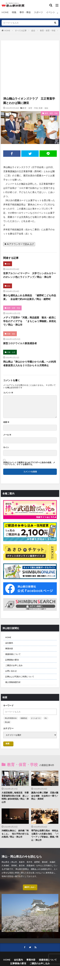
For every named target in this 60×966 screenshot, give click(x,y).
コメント (8, 393)
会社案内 (9, 643)
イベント (50, 12)
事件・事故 (25, 12)
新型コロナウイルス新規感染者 (20, 343)
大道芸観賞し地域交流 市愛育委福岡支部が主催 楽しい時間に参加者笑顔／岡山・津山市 (15, 797)
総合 (33, 30)
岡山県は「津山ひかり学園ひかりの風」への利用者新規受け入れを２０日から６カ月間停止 (29, 363)
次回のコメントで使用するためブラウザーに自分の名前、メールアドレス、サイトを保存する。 (29, 463)
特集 (14, 12)
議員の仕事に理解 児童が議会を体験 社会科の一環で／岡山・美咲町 (44, 795)
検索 (7, 743)
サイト (6, 447)
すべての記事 (21, 30)
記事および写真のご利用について (19, 676)
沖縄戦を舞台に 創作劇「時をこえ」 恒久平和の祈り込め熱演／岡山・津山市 (15, 833)
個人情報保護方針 (13, 682)
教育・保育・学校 (47, 30)
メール (7, 435)
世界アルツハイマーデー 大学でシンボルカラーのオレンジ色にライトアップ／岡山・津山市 (29, 275)
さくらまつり (36, 718)
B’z (46, 718)
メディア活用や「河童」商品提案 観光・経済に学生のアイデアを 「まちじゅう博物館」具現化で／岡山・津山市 (29, 321)
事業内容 (9, 648)
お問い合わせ (11, 671)
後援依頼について (13, 654)
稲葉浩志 (24, 718)
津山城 (7, 722)
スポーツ (38, 12)
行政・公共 (11, 352)
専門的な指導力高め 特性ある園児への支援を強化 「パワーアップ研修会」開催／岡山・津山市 (44, 835)
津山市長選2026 (11, 718)
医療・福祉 (43, 108)
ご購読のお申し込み (14, 665)
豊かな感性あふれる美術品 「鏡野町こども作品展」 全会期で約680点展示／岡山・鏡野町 (29, 297)
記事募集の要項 (12, 660)
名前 (6, 422)
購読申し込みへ (30, 887)
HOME (5, 12)
